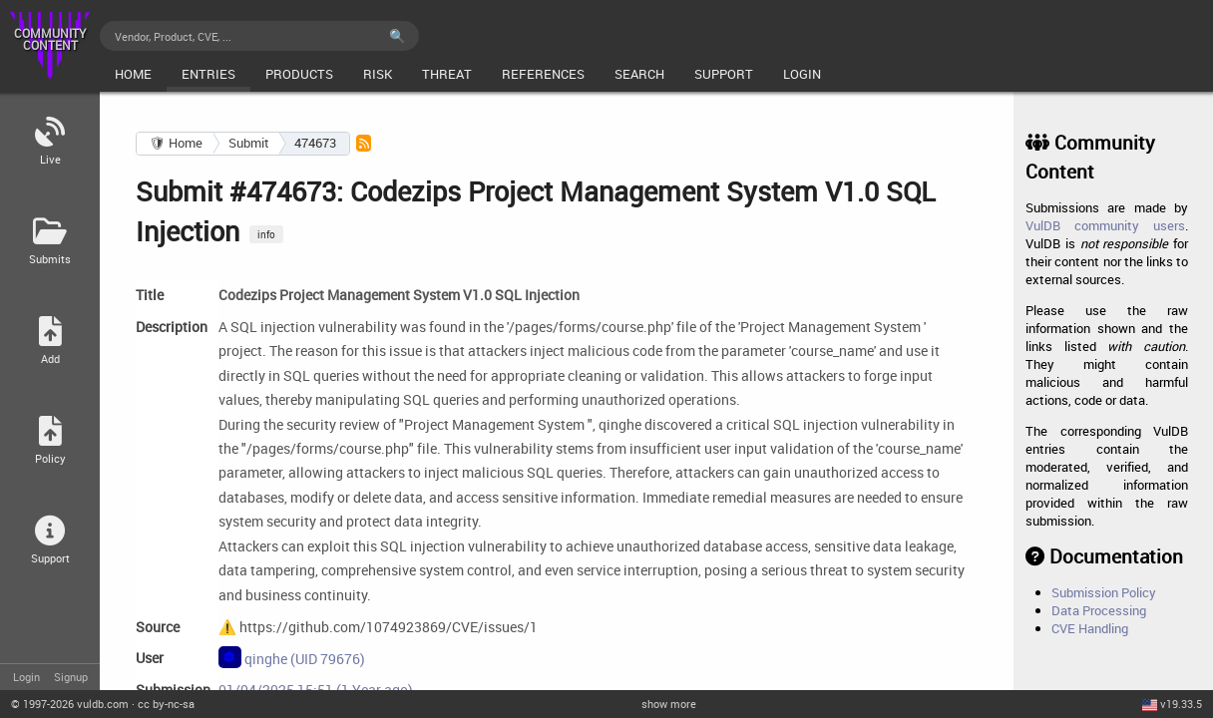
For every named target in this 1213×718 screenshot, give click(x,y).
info (266, 234)
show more (668, 703)
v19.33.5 (1181, 703)
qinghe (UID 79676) (291, 657)
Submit (248, 143)
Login (26, 676)
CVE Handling (1089, 628)
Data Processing (1098, 610)
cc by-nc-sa (166, 703)
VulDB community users (1105, 225)
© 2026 (70, 703)
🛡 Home (176, 143)
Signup (71, 676)
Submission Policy (1103, 592)
